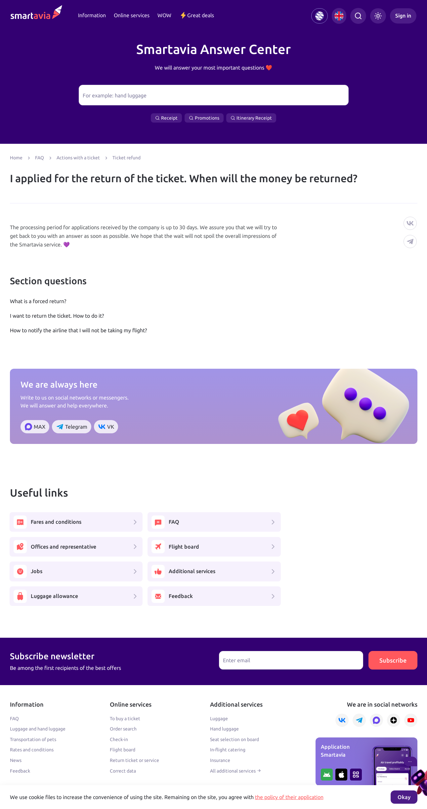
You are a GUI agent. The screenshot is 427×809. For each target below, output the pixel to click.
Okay (404, 797)
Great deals (196, 15)
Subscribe (392, 611)
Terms (143, 777)
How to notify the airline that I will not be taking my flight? (78, 330)
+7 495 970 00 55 (30, 762)
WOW (164, 15)
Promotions (204, 118)
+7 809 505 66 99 (157, 762)
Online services (131, 15)
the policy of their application (289, 797)
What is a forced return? (38, 301)
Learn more (21, 777)
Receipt (166, 118)
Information (92, 15)
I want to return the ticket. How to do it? (57, 316)
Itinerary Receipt (251, 118)
